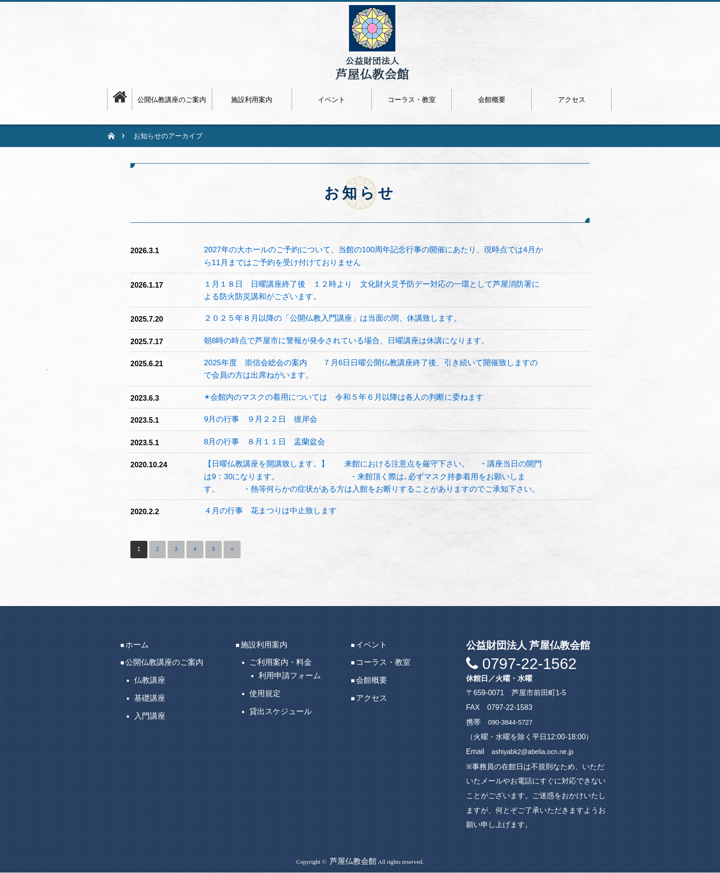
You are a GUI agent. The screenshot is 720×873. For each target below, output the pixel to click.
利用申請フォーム (290, 675)
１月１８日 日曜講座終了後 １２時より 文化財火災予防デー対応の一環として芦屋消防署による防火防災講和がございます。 (372, 290)
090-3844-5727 (510, 722)
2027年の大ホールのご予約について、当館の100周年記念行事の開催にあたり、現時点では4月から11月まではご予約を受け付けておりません (373, 255)
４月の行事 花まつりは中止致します (270, 510)
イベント (371, 645)
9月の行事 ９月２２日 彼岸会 (260, 419)
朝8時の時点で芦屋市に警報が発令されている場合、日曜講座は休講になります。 (346, 340)
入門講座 (149, 716)
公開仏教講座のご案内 (164, 662)
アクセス (371, 698)
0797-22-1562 (527, 663)
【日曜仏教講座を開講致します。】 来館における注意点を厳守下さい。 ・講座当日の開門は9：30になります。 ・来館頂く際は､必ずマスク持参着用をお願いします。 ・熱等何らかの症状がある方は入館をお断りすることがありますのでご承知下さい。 (374, 476)
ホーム (137, 645)
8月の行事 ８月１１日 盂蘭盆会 (264, 441)
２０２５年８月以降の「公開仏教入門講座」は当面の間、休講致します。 (332, 318)
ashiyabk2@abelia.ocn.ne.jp (533, 751)
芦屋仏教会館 (353, 861)
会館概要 (371, 680)
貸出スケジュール (280, 711)
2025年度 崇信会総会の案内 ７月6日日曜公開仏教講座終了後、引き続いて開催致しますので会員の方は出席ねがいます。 (371, 369)
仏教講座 (149, 680)
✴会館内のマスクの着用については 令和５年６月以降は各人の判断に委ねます (344, 397)
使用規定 (265, 693)
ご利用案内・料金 (280, 662)
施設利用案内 (264, 645)
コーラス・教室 (383, 662)
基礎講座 (149, 698)
